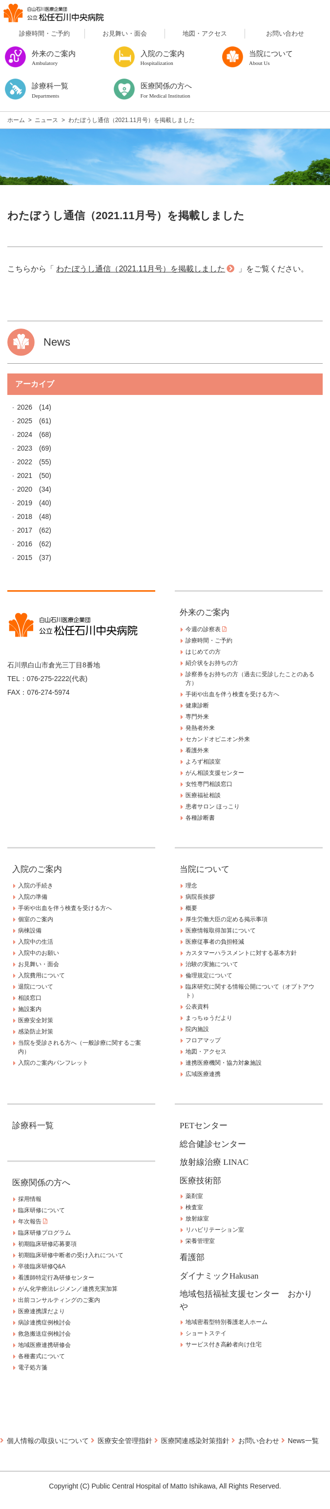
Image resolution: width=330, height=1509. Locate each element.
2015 (24, 557)
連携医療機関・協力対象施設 (224, 1062)
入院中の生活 (35, 941)
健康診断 (197, 705)
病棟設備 (29, 930)
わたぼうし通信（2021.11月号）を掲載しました (140, 269)
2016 (24, 544)
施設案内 (29, 1009)
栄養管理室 (200, 1241)
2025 (24, 421)
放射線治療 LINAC (214, 1162)
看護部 (192, 1257)
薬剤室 (194, 1196)
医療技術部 (200, 1180)
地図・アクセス (205, 33)
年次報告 (32, 1221)
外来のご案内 (204, 612)
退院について (35, 986)
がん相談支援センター (215, 772)
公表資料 (197, 1006)
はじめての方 (203, 651)
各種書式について (41, 1356)
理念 (191, 885)
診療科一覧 (33, 1125)
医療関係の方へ (41, 1182)
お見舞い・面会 (125, 33)
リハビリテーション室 (215, 1229)
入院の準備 (32, 896)
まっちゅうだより (209, 1017)
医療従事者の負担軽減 (215, 941)
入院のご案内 (37, 869)
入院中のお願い (38, 953)
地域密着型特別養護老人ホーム (227, 1322)
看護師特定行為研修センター (56, 1277)
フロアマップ (203, 1040)
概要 (191, 908)
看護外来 (197, 750)
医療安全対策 (35, 1020)
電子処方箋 (32, 1367)
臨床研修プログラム (44, 1232)
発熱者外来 (200, 727)
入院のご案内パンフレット (53, 1062)
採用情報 (29, 1199)
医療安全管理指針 (125, 1441)
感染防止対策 (35, 1031)
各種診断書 (200, 817)
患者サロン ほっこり (213, 806)
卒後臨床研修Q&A (41, 1266)
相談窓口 (29, 997)
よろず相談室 (203, 761)
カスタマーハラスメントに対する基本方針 (241, 953)
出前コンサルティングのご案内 (59, 1300)
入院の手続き (35, 885)
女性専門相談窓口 (209, 784)
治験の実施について (212, 964)
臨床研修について (41, 1210)
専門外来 (197, 716)
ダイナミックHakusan (219, 1276)
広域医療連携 (203, 1074)
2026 (24, 407)
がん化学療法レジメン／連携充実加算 (68, 1288)
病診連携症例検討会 (44, 1322)
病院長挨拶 (200, 896)
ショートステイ (206, 1333)
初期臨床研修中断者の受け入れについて (71, 1255)
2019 (24, 503)
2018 (24, 516)
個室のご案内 (35, 919)
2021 (24, 475)
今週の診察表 (206, 629)
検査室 (194, 1207)
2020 (24, 489)
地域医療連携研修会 (44, 1345)
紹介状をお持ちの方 (212, 663)
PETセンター (203, 1125)
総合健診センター (213, 1144)
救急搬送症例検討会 (44, 1333)
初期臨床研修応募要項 (47, 1243)
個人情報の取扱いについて (48, 1441)
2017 (24, 530)
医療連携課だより (41, 1311)
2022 (24, 462)
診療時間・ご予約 (44, 33)
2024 (24, 434)
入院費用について (41, 975)
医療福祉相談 (203, 795)
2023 (24, 448)
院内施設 (197, 1029)
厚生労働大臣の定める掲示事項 (227, 919)
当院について (204, 869)
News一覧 (303, 1441)
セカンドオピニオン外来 (218, 739)
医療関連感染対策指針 (195, 1441)
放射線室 (197, 1218)
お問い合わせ (285, 33)
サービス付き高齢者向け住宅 (224, 1344)
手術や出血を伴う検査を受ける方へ (232, 694)
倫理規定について (209, 975)
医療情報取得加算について (221, 930)
